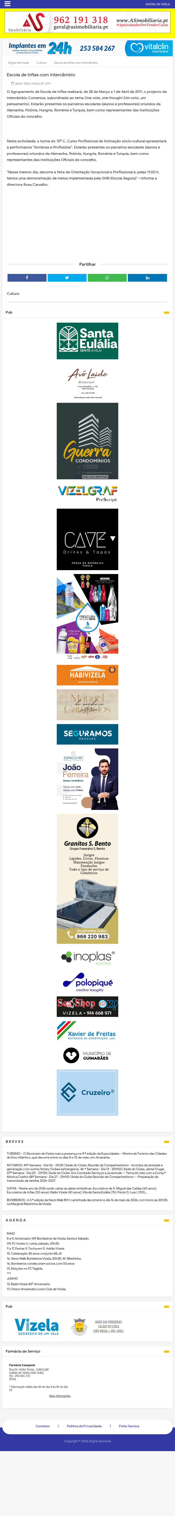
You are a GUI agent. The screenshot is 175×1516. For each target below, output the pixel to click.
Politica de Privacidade (84, 1426)
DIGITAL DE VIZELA (158, 4)
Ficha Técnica (129, 1426)
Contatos (43, 1426)
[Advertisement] (87, 223)
